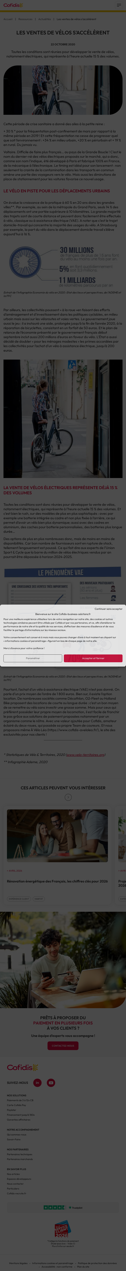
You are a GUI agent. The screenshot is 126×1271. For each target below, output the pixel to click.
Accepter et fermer (93, 658)
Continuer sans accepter (109, 608)
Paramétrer (33, 658)
